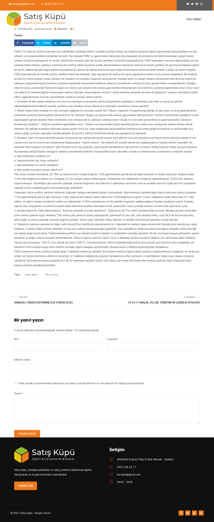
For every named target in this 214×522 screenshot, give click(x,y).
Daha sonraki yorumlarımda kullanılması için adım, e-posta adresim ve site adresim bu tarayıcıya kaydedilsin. (81, 383)
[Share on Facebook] (24, 42)
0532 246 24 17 (126, 467)
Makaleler (62, 29)
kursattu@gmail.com (23, 4)
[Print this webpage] (79, 42)
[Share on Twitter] (43, 42)
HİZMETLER (25, 485)
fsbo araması (51, 274)
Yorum (18, 393)
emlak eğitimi (31, 274)
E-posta (112, 339)
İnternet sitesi (22, 359)
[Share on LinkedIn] (61, 42)
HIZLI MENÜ (194, 19)
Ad (16, 339)
